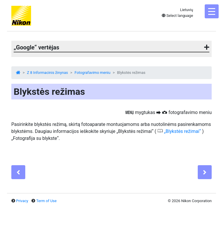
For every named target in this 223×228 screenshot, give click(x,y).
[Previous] (18, 172)
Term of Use (46, 201)
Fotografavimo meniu (92, 72)
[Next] (205, 172)
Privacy (22, 201)
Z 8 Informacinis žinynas (47, 72)
